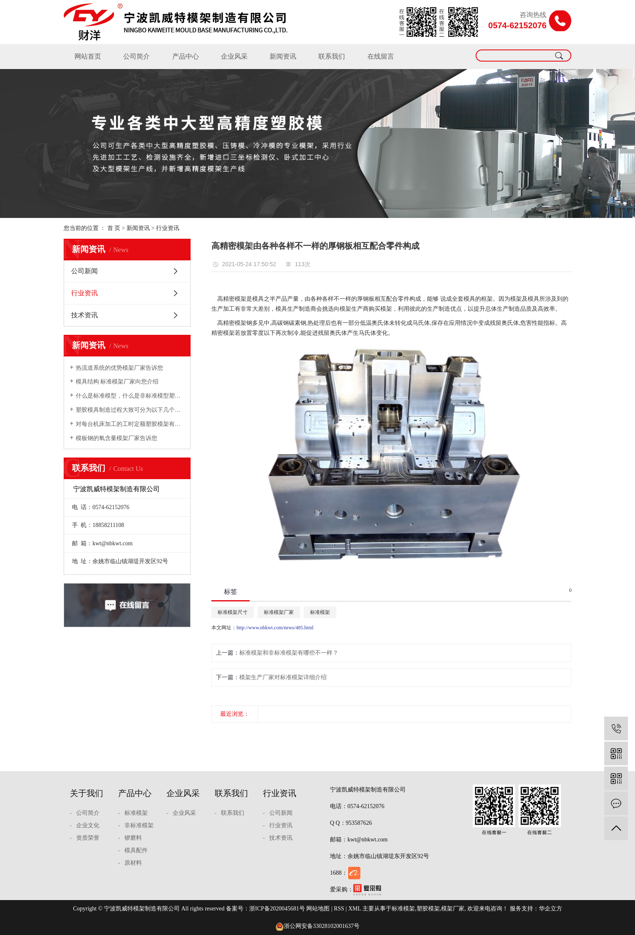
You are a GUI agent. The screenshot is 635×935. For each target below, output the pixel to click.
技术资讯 (84, 315)
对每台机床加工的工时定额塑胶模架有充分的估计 (130, 424)
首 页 (114, 228)
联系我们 (331, 56)
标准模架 (320, 612)
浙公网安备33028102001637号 (317, 926)
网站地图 (318, 908)
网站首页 (87, 56)
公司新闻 (84, 271)
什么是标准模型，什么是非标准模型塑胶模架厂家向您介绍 (130, 396)
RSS (339, 908)
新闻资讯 (283, 56)
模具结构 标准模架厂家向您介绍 (117, 381)
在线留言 (380, 56)
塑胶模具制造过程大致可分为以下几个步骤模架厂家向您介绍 (130, 410)
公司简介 (136, 56)
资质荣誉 (87, 838)
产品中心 (185, 56)
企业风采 (234, 56)
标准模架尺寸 (233, 612)
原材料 (133, 863)
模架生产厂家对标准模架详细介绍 (283, 677)
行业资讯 (167, 228)
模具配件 (136, 850)
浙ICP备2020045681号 (277, 908)
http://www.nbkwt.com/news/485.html (274, 628)
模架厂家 (452, 908)
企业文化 (87, 825)
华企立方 (550, 908)
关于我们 (86, 793)
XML (354, 908)
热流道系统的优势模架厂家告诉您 (119, 368)
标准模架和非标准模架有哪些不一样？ (288, 653)
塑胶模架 (428, 908)
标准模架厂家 (279, 612)
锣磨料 (133, 838)
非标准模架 (139, 825)
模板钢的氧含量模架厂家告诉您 (116, 438)
